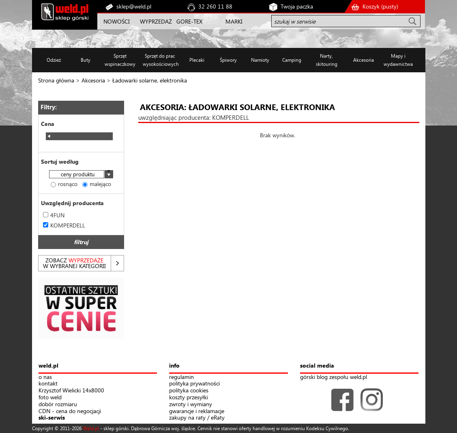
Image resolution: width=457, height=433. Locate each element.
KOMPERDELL (64, 225)
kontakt (48, 383)
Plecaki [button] (196, 60)
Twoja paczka (297, 6)
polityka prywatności (194, 383)
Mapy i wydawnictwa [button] (398, 60)
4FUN (53, 215)
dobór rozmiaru (58, 404)
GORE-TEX (189, 21)
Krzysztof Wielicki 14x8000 (71, 390)
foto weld (50, 397)
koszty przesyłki (188, 397)
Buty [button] (85, 60)
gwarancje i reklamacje (196, 411)
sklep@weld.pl (133, 6)
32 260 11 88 (215, 6)
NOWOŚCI (116, 21)
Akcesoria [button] (363, 60)
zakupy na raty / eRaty (197, 417)
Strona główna (56, 80)
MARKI (233, 21)
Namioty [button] (260, 60)
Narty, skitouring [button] (326, 60)
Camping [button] (291, 60)
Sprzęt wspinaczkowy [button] (120, 60)
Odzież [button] (54, 60)
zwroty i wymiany (190, 404)
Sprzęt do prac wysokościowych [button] (160, 60)
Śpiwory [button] (228, 60)
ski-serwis (52, 417)
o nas (45, 377)
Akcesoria (93, 80)
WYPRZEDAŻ (156, 21)
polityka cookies (188, 390)
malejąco (96, 184)
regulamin (181, 377)
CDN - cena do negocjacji (70, 411)
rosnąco (64, 184)
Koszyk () (380, 6)
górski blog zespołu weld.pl (333, 377)
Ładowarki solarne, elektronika (149, 80)
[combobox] (81, 175)
